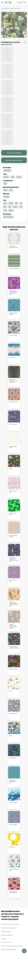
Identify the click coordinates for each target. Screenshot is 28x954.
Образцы (3, 938)
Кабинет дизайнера (7, 935)
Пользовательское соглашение (10, 924)
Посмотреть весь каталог (10, 8)
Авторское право (6, 931)
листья (5, 203)
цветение (11, 203)
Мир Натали (6, 44)
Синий (10, 190)
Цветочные (19, 177)
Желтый (5, 190)
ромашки (11, 210)
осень (20, 207)
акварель (15, 207)
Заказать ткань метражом (14, 152)
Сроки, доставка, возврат (8, 949)
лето (21, 203)
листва (5, 210)
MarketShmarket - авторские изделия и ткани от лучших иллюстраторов (12, 915)
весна (5, 207)
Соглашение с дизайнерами (9, 928)
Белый (5, 183)
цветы (16, 203)
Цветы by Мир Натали (8, 217)
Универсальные (7, 170)
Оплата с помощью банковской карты (12, 946)
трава (9, 207)
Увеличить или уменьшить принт (14, 160)
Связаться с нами (6, 942)
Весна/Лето (6, 177)
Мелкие (12, 177)
